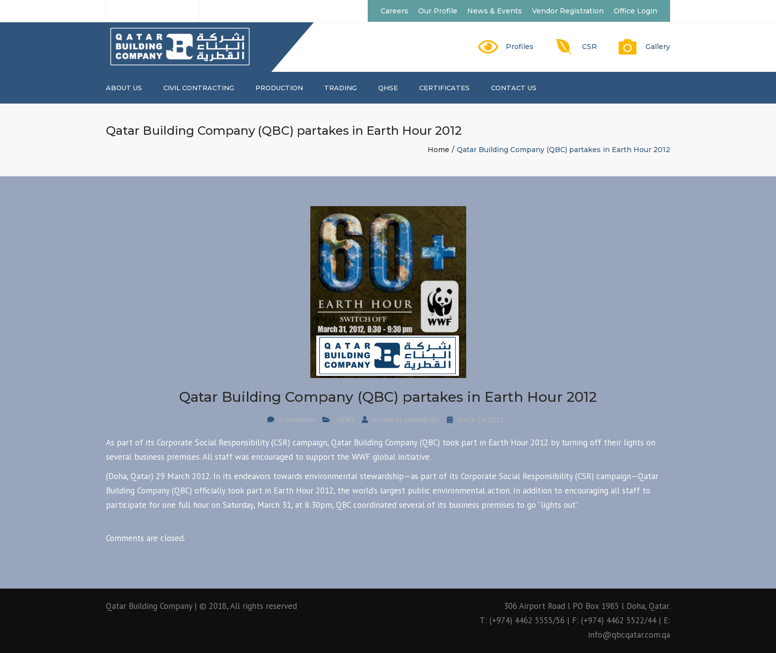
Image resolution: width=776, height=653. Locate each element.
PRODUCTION (279, 88)
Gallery (657, 46)
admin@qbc (422, 419)
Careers (394, 10)
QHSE (388, 88)
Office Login (635, 10)
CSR (589, 46)
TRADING (340, 88)
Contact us (513, 88)
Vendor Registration (568, 10)
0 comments (297, 419)
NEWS (346, 419)
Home (438, 149)
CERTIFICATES (444, 88)
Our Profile (437, 10)
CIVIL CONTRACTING (198, 88)
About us (124, 88)
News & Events (494, 10)
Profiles (520, 46)
